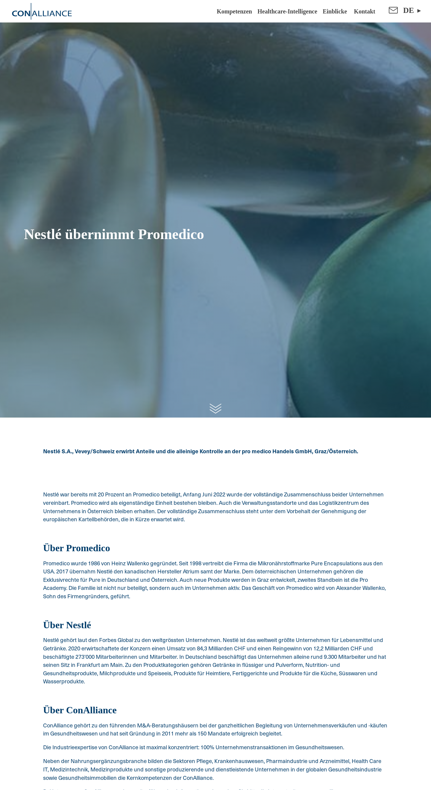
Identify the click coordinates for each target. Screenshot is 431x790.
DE (408, 10)
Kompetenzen (234, 11)
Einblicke (335, 11)
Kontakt (364, 11)
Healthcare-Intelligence (287, 11)
